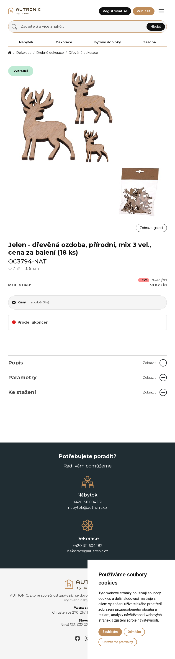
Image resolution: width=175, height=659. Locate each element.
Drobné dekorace (50, 53)
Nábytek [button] (26, 42)
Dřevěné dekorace (83, 53)
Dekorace (23, 53)
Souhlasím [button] (110, 632)
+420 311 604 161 (87, 502)
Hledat (155, 27)
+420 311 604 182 (88, 545)
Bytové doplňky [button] (107, 42)
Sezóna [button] (149, 42)
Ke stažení (82, 392)
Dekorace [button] (64, 42)
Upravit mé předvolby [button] (118, 642)
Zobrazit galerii (151, 228)
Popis (82, 363)
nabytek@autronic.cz (87, 507)
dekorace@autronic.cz (87, 551)
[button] (161, 11)
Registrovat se (115, 11)
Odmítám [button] (134, 632)
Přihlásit (144, 11)
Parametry (82, 377)
